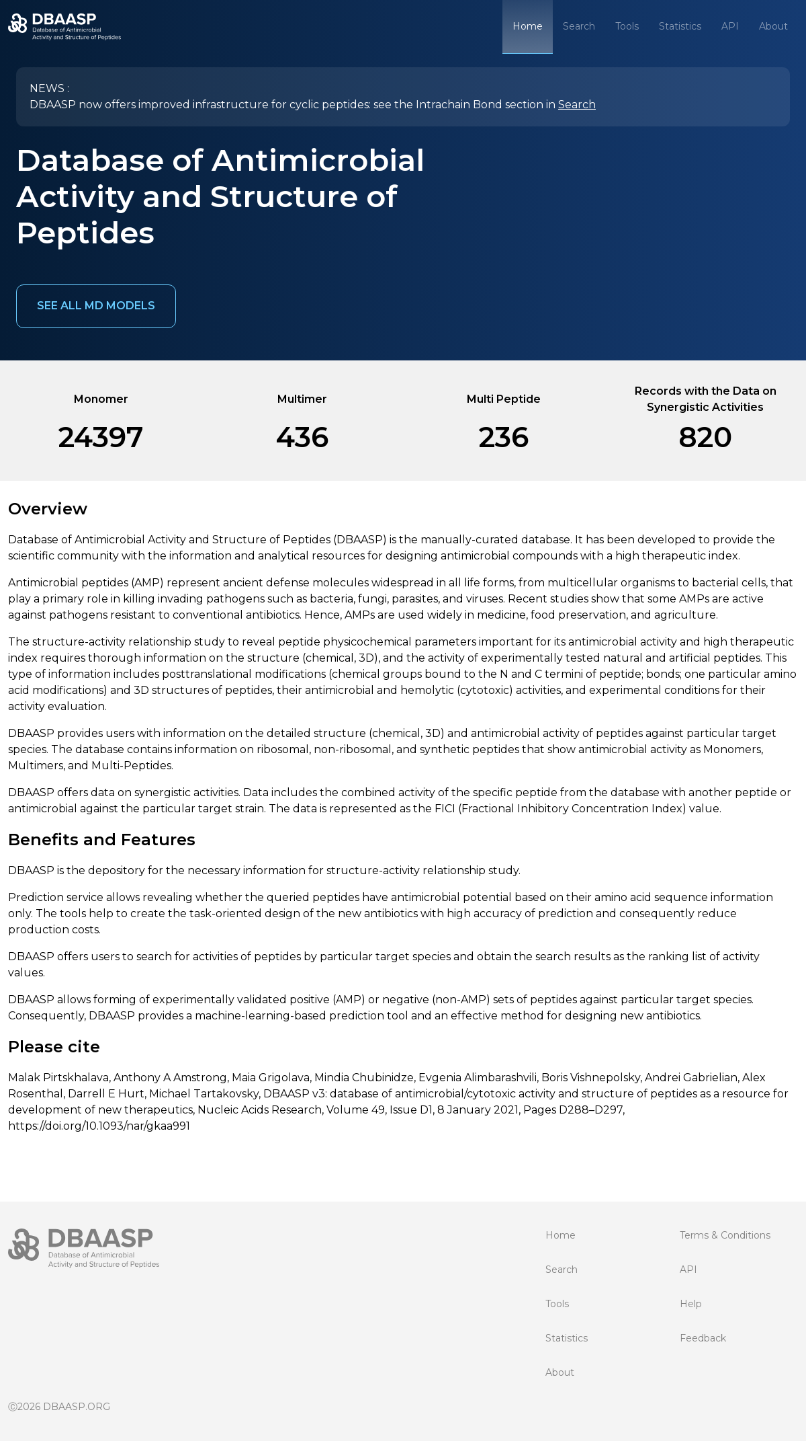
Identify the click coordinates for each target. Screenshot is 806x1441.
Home (527, 26)
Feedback (703, 1338)
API (730, 26)
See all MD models (96, 305)
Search (579, 26)
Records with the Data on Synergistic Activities (705, 399)
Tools (627, 26)
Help (691, 1304)
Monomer (101, 399)
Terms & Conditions (725, 1235)
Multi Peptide (504, 399)
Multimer (302, 399)
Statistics (680, 26)
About (773, 26)
